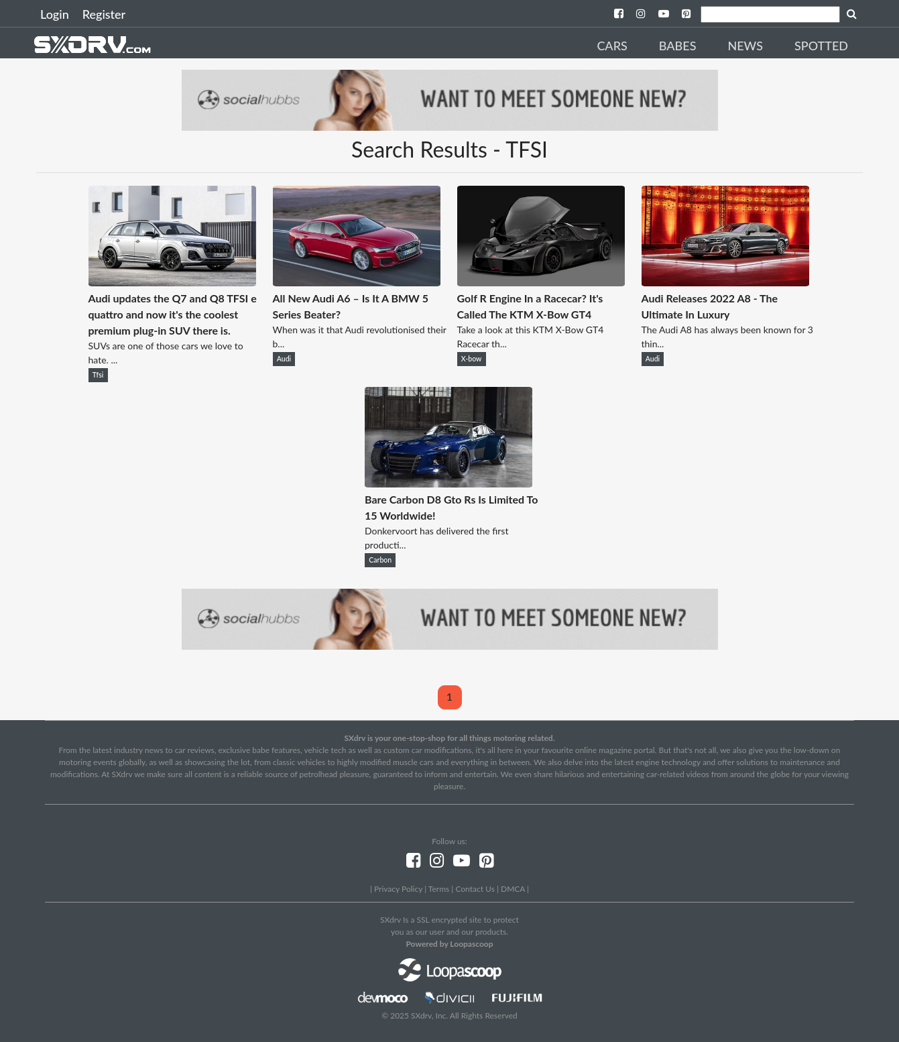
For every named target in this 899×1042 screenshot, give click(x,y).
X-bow (471, 359)
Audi (284, 359)
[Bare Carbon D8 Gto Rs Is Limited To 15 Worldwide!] (448, 483)
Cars (612, 45)
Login (54, 14)
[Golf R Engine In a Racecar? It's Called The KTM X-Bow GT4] (541, 282)
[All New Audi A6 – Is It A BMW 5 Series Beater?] (356, 282)
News (745, 45)
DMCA (513, 889)
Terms (438, 889)
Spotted (821, 45)
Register (103, 14)
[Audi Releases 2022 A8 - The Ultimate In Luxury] (725, 282)
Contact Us (474, 889)
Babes (678, 45)
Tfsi (98, 375)
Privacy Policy (398, 889)
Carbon (380, 560)
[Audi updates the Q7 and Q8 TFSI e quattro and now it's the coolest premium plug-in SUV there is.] (172, 282)
